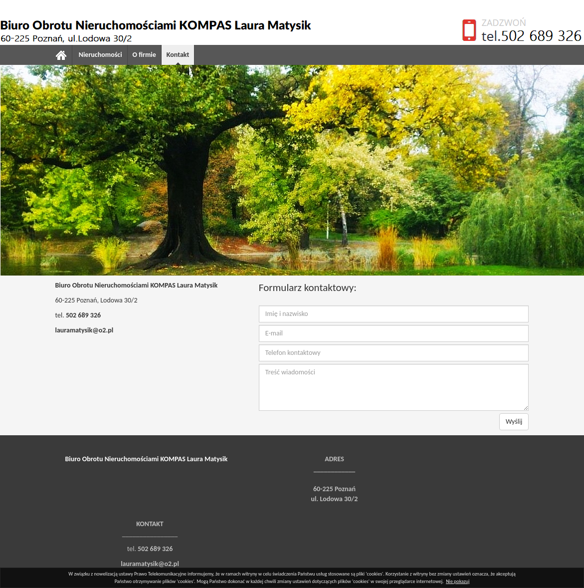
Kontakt (178, 54)
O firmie (144, 54)
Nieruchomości (100, 54)
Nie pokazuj (457, 581)
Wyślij (514, 421)
